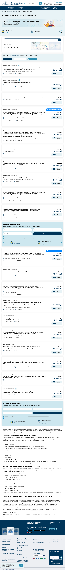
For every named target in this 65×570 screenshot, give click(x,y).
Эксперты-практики (6, 544)
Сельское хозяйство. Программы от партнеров (24, 558)
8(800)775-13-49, (53, 539)
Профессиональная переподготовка (10, 65)
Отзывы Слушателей (6, 541)
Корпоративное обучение (20, 8)
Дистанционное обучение (22, 538)
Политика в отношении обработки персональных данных (9, 556)
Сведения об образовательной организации (44, 8)
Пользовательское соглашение (8, 553)
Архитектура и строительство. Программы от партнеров (23, 540)
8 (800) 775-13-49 (48, 2)
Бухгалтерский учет (21, 542)
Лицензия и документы (6, 539)
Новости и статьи (5, 546)
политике (8, 566)
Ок (21, 565)
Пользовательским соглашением (38, 238)
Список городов (36, 553)
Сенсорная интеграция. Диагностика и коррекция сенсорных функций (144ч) (23, 97)
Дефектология (20, 543)
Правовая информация (6, 551)
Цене (27, 55)
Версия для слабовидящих (58, 4)
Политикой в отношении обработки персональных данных (38, 236)
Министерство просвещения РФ (8, 561)
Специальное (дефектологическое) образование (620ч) (17, 82)
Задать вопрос (59, 2)
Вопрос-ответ (4, 542)
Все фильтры (7, 59)
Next (61, 243)
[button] (34, 229)
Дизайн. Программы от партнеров (24, 547)
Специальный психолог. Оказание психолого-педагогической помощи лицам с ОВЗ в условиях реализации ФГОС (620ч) (23, 164)
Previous (4, 243)
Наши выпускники (55, 8)
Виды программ (36, 538)
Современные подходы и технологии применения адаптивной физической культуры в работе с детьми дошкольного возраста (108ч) (22, 391)
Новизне (22, 55)
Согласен (6, 236)
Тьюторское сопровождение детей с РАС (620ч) (15, 149)
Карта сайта (35, 551)
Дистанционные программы (11, 8)
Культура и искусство (21, 548)
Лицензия (34, 7)
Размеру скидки (33, 55)
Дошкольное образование (22, 545)
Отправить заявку (47, 233)
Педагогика (19, 554)
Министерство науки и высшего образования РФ (8, 560)
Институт (3, 7)
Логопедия (19, 550)
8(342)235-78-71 (60, 539)
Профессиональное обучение (39, 543)
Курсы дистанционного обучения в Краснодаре (40, 550)
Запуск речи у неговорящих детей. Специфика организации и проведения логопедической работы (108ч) (22, 318)
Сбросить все (20, 59)
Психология (19, 556)
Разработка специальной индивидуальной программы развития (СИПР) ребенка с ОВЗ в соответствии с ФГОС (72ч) (24, 377)
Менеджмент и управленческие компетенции (23, 552)
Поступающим (28, 7)
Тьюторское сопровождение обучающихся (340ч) (15, 271)
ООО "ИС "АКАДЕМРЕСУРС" (32, 527)
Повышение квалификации (8, 94)
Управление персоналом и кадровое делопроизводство (23, 561)
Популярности (15, 55)
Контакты (61, 7)
